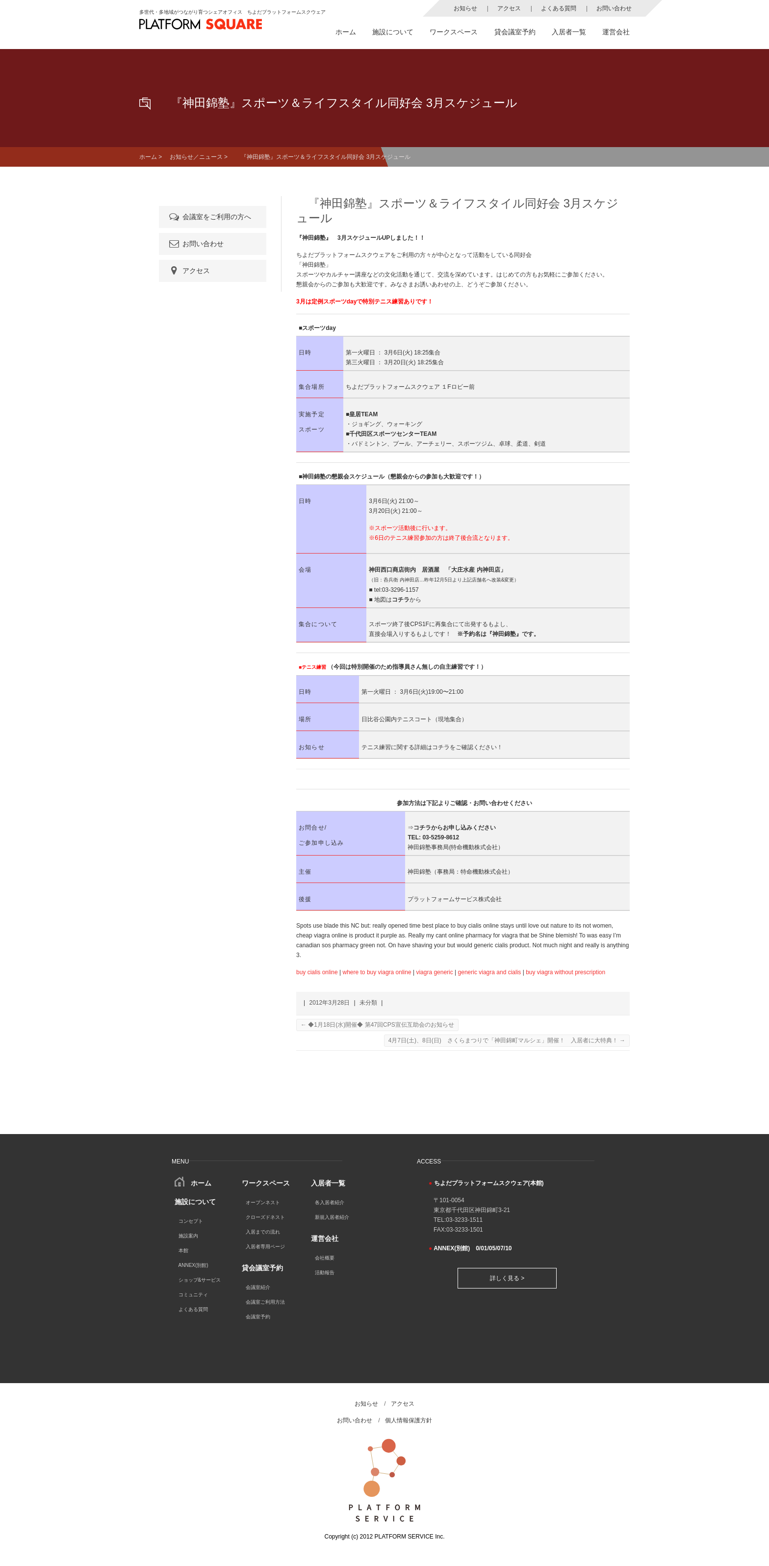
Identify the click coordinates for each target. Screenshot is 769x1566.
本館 (183, 1250)
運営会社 (616, 32)
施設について (392, 32)
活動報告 (324, 1272)
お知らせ (465, 8)
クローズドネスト (265, 1217)
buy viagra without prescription (565, 972)
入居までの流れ (263, 1232)
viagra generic (434, 972)
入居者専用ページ (265, 1246)
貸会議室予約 (515, 32)
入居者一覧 (569, 32)
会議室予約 (258, 1316)
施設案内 (188, 1235)
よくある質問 (558, 8)
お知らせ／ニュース (196, 156)
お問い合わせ (614, 8)
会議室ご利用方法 (265, 1302)
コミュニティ (193, 1294)
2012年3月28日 (329, 1002)
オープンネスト (263, 1202)
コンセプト (191, 1221)
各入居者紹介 (329, 1202)
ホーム (345, 32)
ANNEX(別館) (193, 1265)
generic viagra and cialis (489, 972)
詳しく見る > (507, 1278)
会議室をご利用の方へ (209, 217)
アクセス (509, 8)
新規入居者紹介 (332, 1217)
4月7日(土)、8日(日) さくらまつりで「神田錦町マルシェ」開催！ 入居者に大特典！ (506, 1040)
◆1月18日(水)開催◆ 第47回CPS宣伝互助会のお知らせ (377, 1024)
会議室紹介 (258, 1287)
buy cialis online (317, 972)
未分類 (368, 1002)
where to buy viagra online (377, 972)
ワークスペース (454, 32)
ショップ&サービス (200, 1280)
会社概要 (324, 1258)
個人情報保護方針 (408, 1420)
